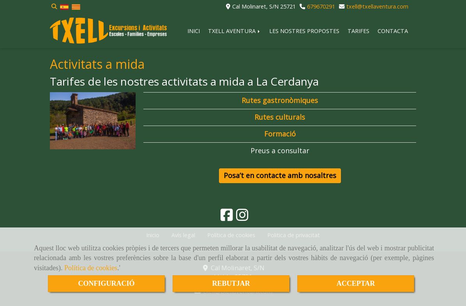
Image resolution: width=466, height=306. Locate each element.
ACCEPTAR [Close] (356, 283)
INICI (193, 31)
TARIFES (358, 31)
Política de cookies (90, 268)
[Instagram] (242, 217)
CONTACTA (393, 31)
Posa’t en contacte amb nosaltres (280, 175)
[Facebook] (227, 217)
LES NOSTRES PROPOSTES (304, 31)
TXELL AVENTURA (234, 31)
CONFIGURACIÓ (106, 283)
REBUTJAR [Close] (231, 283)
